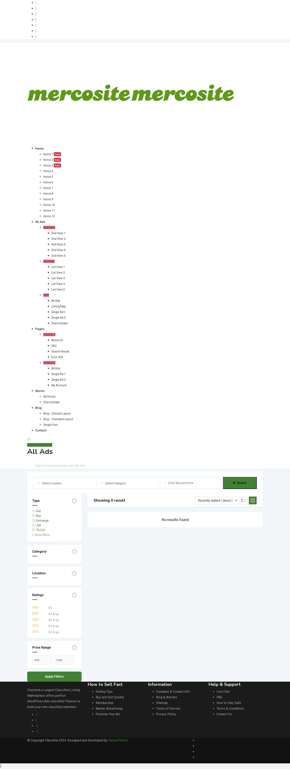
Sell (38, 511)
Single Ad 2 (58, 317)
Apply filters (54, 676)
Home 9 (48, 199)
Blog (38, 408)
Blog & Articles (166, 697)
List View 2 (58, 272)
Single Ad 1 (58, 312)
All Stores (49, 396)
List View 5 (58, 289)
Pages (39, 329)
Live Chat (223, 692)
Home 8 (48, 193)
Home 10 (49, 205)
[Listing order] (216, 500)
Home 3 (52, 165)
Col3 (46, 295)
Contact (41, 430)
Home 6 (48, 182)
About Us (57, 340)
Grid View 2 (58, 238)
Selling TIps (104, 692)
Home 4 (48, 171)
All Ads (40, 222)
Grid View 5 (58, 255)
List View (49, 261)
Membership (105, 703)
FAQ (54, 345)
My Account (58, 385)
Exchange (42, 520)
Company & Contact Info (173, 692)
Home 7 (48, 188)
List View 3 (58, 278)
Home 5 (48, 176)
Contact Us (224, 714)
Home (39, 148)
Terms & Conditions (230, 708)
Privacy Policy (166, 714)
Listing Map (58, 306)
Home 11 (49, 210)
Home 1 (52, 154)
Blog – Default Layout (57, 413)
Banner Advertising (109, 708)
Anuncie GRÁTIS (39, 445)
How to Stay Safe (228, 703)
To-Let (40, 530)
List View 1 (58, 267)
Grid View (49, 227)
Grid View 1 (58, 233)
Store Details (59, 323)
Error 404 (57, 357)
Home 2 (52, 159)
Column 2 (49, 362)
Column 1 (49, 334)
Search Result (60, 351)
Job (38, 525)
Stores (40, 391)
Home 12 (49, 216)
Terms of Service (168, 708)
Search (240, 483)
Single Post (50, 424)
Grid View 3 (58, 244)
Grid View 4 (58, 250)
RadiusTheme (118, 740)
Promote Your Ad (107, 714)
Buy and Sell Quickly (110, 697)
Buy (38, 516)
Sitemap (162, 703)
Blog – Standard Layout (58, 419)
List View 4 (58, 283)
